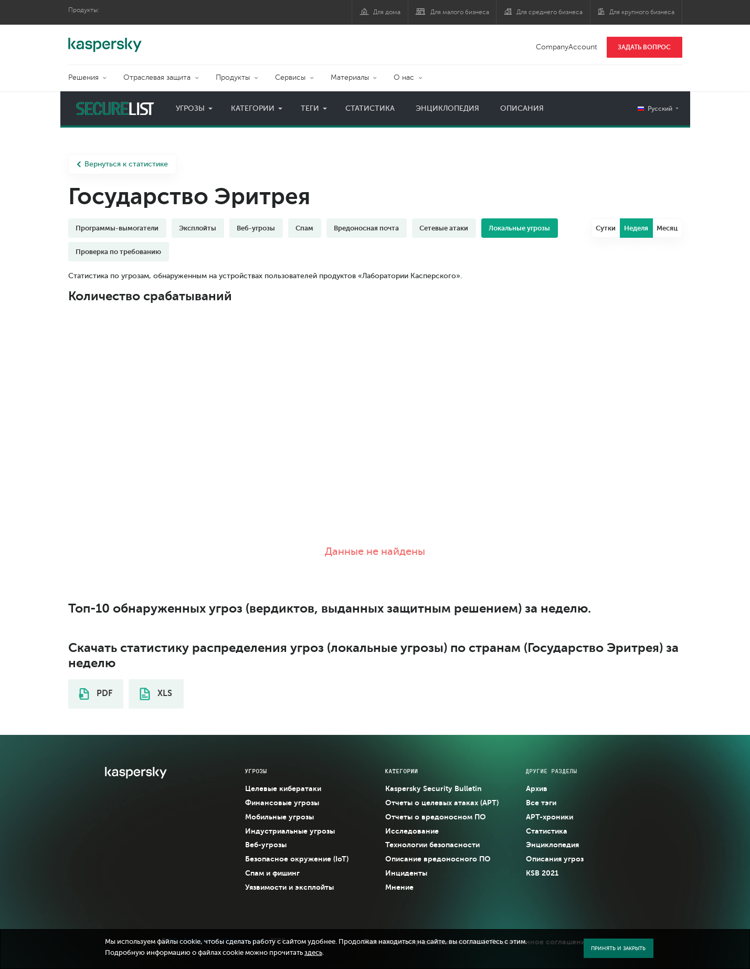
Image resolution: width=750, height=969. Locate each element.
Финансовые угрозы (282, 802)
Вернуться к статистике (122, 164)
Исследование (412, 831)
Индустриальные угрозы (290, 831)
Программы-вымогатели (117, 228)
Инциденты (406, 873)
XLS (156, 693)
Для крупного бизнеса (641, 12)
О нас (404, 77)
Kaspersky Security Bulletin (433, 788)
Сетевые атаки (443, 228)
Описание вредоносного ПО (438, 859)
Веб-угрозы (256, 228)
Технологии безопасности (432, 844)
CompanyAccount (566, 47)
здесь (313, 952)
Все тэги (541, 802)
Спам (304, 228)
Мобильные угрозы (279, 817)
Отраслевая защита (157, 77)
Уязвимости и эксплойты (289, 887)
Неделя (636, 228)
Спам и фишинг (272, 873)
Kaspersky (105, 39)
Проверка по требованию (118, 252)
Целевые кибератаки (283, 788)
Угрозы (190, 108)
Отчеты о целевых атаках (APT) (442, 802)
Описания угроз (555, 859)
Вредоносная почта (366, 228)
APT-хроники (549, 817)
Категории (252, 108)
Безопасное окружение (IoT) (296, 859)
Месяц (667, 228)
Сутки (606, 228)
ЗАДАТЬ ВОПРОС (644, 47)
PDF (95, 693)
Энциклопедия (447, 108)
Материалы (350, 77)
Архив (536, 788)
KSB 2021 (542, 873)
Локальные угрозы (519, 228)
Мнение (399, 887)
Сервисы (290, 77)
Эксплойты (197, 228)
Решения (83, 77)
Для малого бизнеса (459, 12)
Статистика (370, 108)
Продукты (233, 77)
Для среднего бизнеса (549, 12)
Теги (310, 108)
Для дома (386, 12)
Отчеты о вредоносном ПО (435, 817)
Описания (522, 108)
